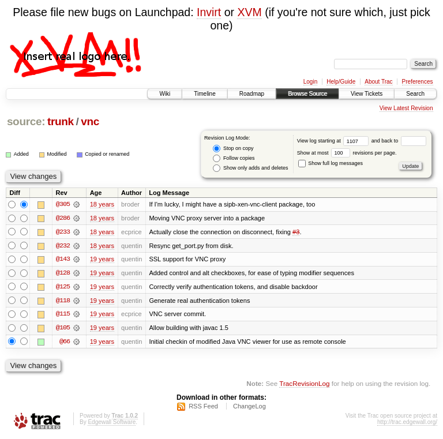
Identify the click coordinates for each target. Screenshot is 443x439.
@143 (63, 259)
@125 (63, 287)
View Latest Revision (406, 108)
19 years (102, 259)
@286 (63, 218)
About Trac (378, 81)
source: (26, 121)
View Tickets (366, 94)
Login (310, 81)
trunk (60, 121)
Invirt (209, 12)
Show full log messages (330, 163)
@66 (64, 342)
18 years (102, 204)
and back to (398, 141)
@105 (63, 328)
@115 (63, 315)
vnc (90, 121)
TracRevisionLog (304, 384)
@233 (63, 232)
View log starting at (334, 141)
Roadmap (251, 94)
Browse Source (307, 94)
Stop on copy (233, 148)
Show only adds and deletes (250, 168)
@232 (63, 245)
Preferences (417, 81)
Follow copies (233, 158)
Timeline (204, 94)
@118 (63, 301)
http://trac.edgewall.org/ (407, 424)
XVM (249, 12)
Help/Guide (340, 81)
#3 (295, 231)
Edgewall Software (112, 424)
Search (415, 94)
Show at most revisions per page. (347, 153)
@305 (63, 204)
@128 (63, 273)
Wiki (164, 94)
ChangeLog (249, 407)
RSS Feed (203, 407)
